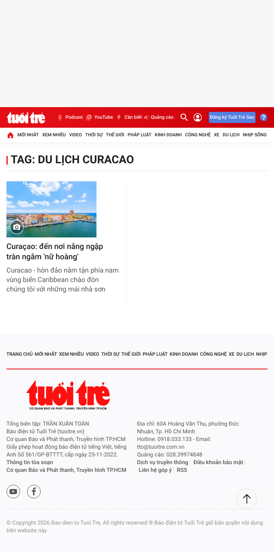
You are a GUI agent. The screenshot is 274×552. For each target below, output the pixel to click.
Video (75, 135)
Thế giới (115, 135)
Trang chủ (19, 354)
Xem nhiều (54, 135)
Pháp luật (140, 135)
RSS (182, 470)
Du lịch (231, 135)
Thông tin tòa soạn (29, 462)
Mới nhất (28, 135)
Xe (217, 135)
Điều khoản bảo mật (218, 462)
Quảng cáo (159, 117)
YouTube (99, 117)
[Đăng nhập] (198, 117)
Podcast (69, 117)
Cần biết (128, 117)
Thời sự (93, 135)
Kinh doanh (168, 135)
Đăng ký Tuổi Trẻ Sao (232, 117)
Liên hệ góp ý (155, 470)
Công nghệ (198, 135)
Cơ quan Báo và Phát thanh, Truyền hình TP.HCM (66, 470)
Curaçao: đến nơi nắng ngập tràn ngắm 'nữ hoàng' (54, 251)
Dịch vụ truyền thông (162, 462)
